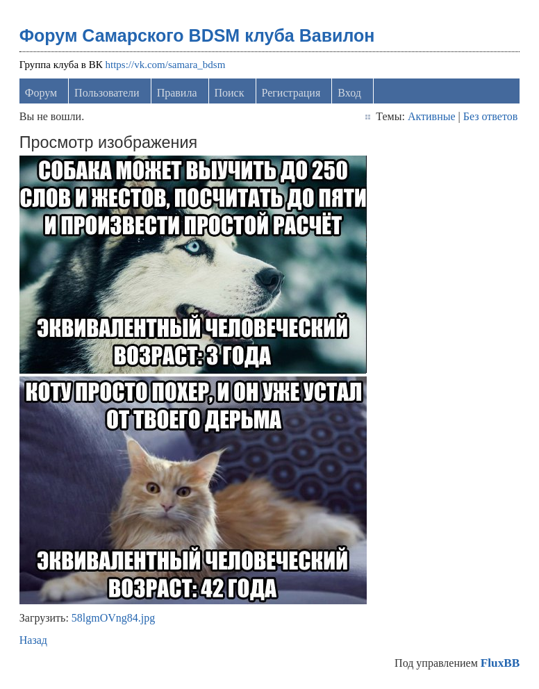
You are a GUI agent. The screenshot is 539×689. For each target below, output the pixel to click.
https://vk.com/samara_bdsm (165, 64)
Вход (349, 93)
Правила (177, 93)
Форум (41, 93)
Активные (432, 116)
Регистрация (291, 93)
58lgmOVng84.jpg (113, 618)
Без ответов (490, 116)
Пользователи (107, 93)
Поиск (229, 93)
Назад (33, 640)
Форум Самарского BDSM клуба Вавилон (197, 35)
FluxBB (500, 663)
